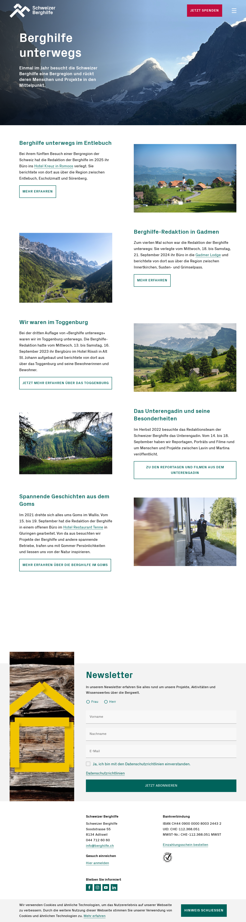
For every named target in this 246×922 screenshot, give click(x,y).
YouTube (105, 887)
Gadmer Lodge (208, 257)
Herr (112, 702)
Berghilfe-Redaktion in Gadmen (176, 234)
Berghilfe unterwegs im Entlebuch (65, 145)
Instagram (97, 887)
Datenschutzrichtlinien (105, 773)
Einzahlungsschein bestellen (185, 845)
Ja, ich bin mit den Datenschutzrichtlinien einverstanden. (141, 764)
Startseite (47, 10)
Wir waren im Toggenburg (53, 324)
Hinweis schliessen (204, 910)
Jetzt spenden (204, 10)
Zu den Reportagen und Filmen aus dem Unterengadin (185, 472)
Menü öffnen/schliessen (234, 10)
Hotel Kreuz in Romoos (53, 168)
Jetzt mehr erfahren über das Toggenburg (65, 385)
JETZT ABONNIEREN (161, 785)
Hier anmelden (97, 863)
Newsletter (109, 675)
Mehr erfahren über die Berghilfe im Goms (65, 567)
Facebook (89, 887)
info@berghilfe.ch (100, 846)
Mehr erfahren (37, 193)
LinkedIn (114, 887)
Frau (94, 702)
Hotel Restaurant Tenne (83, 529)
